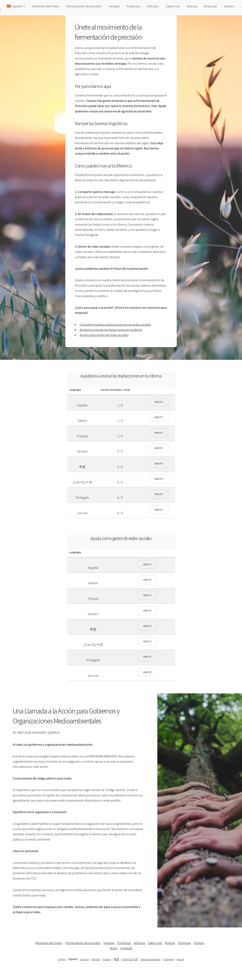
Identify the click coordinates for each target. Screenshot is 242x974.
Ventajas (114, 6)
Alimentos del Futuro (45, 6)
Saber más (173, 6)
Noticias (192, 6)
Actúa (113, 948)
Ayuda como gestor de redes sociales (104, 335)
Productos (133, 6)
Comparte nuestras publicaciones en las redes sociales (115, 324)
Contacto (126, 948)
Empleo (229, 6)
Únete (159, 401)
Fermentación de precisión (83, 6)
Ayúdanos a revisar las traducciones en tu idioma (111, 330)
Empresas (210, 6)
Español (14, 6)
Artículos (153, 6)
